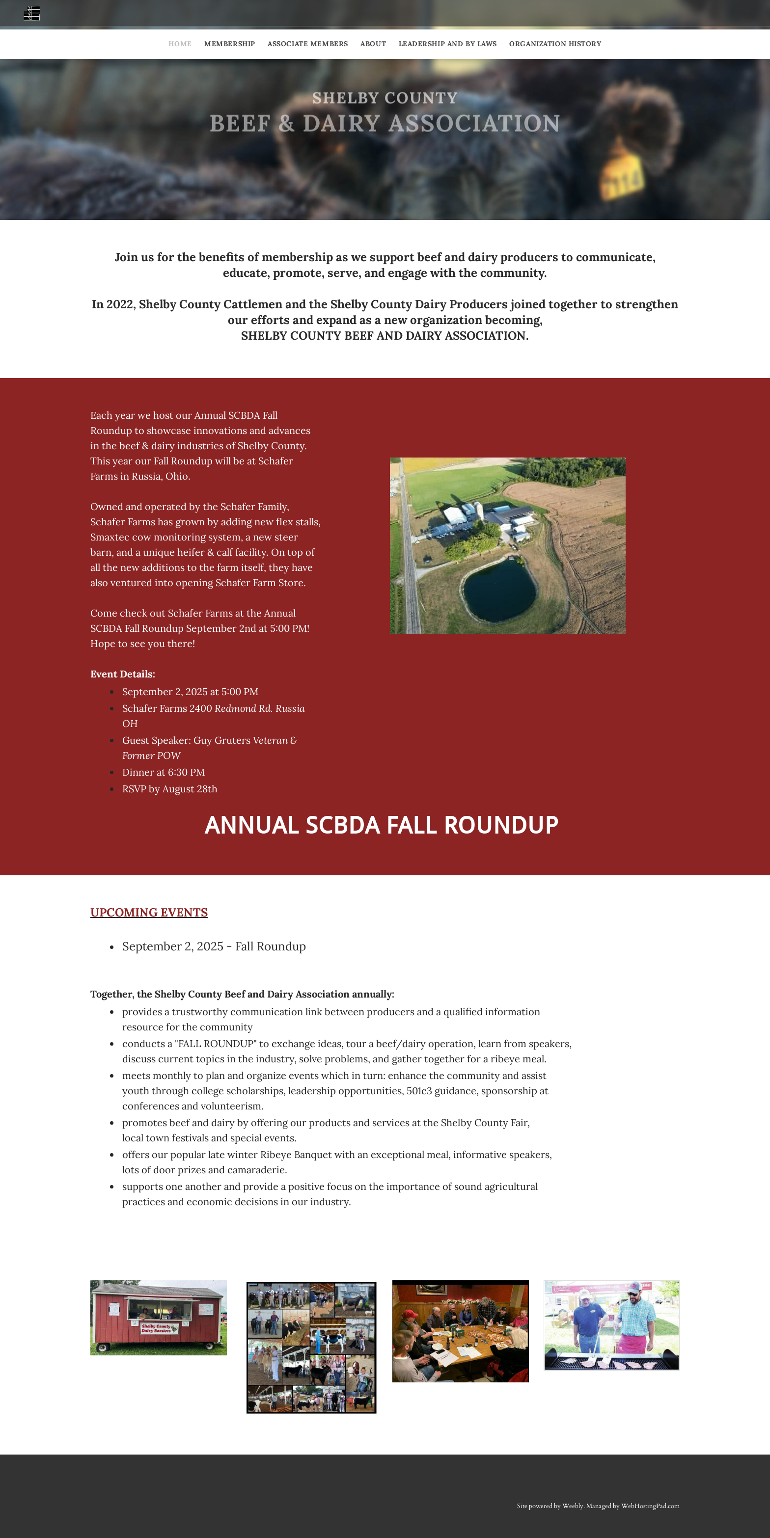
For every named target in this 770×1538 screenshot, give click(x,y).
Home (180, 43)
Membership (229, 43)
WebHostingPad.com (650, 1506)
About (373, 43)
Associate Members (308, 43)
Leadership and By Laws (448, 43)
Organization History (555, 43)
